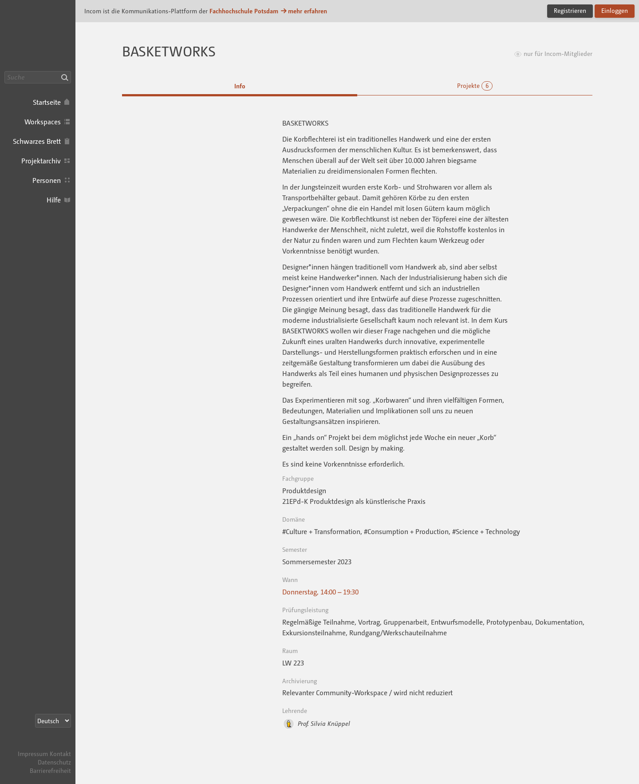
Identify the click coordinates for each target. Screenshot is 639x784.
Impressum (33, 753)
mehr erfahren (303, 11)
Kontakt (60, 753)
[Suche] (37, 77)
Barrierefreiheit (50, 770)
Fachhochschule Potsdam (243, 11)
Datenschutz (54, 762)
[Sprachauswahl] (53, 721)
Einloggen (614, 10)
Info (239, 86)
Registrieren (570, 10)
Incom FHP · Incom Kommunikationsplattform (37, 35)
